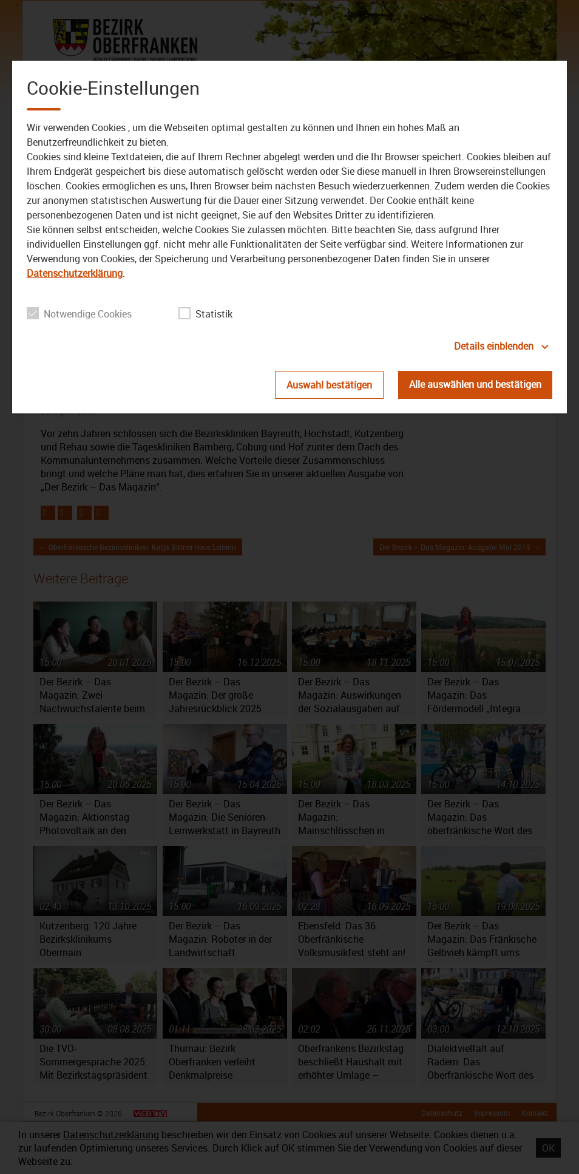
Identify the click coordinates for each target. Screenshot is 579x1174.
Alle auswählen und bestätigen (475, 384)
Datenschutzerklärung (75, 273)
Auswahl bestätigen (329, 385)
